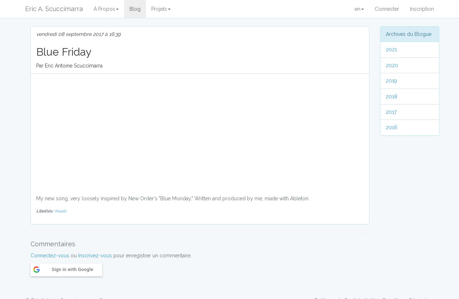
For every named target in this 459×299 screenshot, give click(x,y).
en (359, 9)
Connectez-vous (49, 255)
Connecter (387, 9)
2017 (391, 112)
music (61, 211)
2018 (391, 96)
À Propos (106, 9)
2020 (392, 65)
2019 (391, 81)
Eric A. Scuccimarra (54, 9)
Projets (161, 9)
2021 (391, 49)
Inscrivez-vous (95, 255)
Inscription (422, 9)
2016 (391, 127)
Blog (135, 9)
